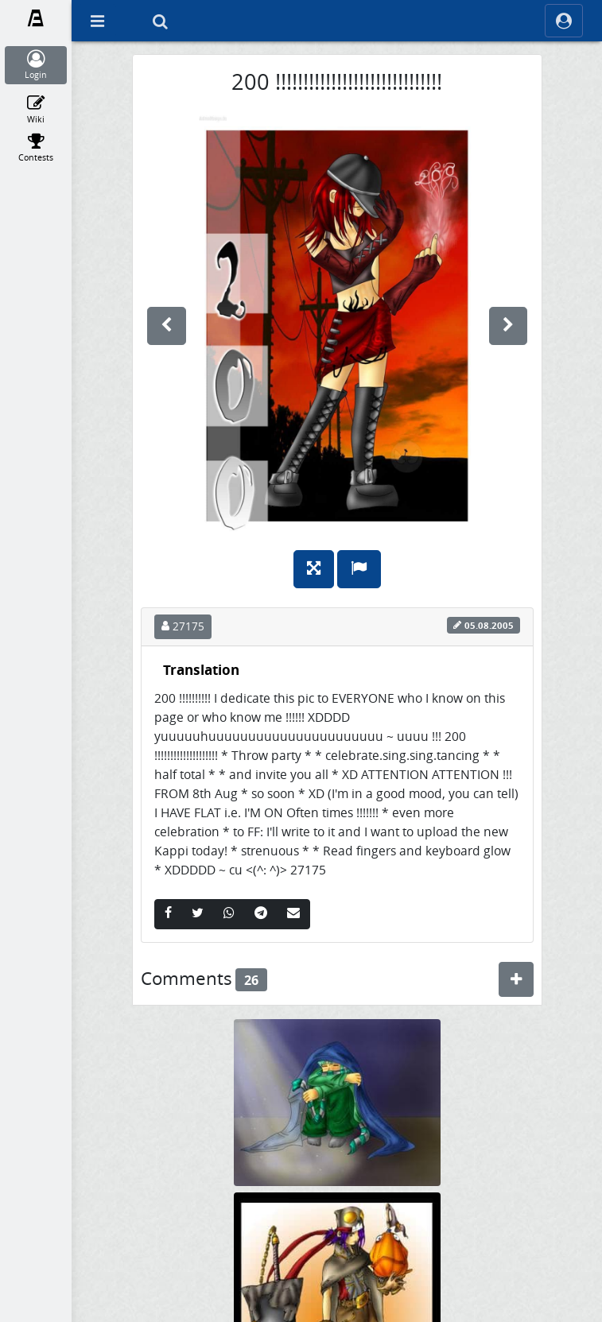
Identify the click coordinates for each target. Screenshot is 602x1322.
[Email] (293, 914)
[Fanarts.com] (36, 18)
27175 (182, 626)
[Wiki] (36, 110)
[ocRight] (564, 20)
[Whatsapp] (229, 914)
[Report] (359, 569)
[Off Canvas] (97, 20)
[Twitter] (197, 914)
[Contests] (36, 148)
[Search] (160, 21)
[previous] (166, 326)
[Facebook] (168, 914)
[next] (508, 326)
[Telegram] (261, 914)
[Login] (36, 65)
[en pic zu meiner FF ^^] (337, 1101)
